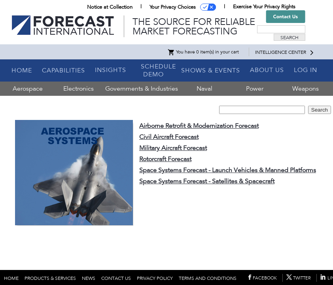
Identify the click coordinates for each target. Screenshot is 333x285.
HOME (21, 70)
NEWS (88, 278)
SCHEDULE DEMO (158, 70)
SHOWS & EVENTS (210, 70)
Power (254, 89)
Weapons (305, 89)
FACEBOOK (265, 278)
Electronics (78, 89)
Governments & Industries (141, 89)
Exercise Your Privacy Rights (264, 7)
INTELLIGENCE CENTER (280, 52)
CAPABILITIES (63, 70)
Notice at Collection (109, 7)
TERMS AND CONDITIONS (208, 278)
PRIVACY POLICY (155, 278)
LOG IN (305, 70)
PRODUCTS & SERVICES (50, 278)
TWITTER (302, 278)
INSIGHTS (110, 70)
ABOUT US (267, 70)
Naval (204, 89)
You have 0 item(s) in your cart (203, 52)
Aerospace (28, 89)
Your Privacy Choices (172, 7)
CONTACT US (116, 278)
